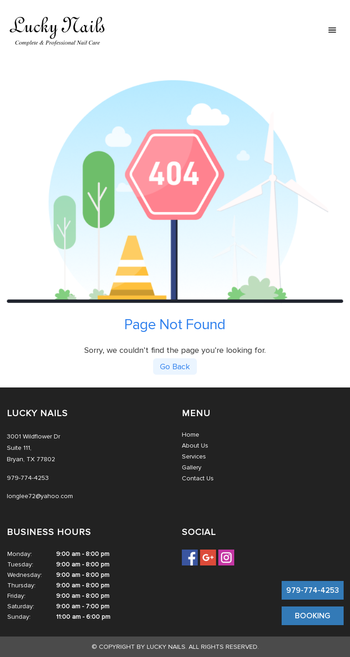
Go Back (175, 367)
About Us (195, 445)
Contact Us (198, 478)
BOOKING (312, 616)
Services (194, 456)
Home (190, 434)
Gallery (191, 467)
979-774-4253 (312, 590)
